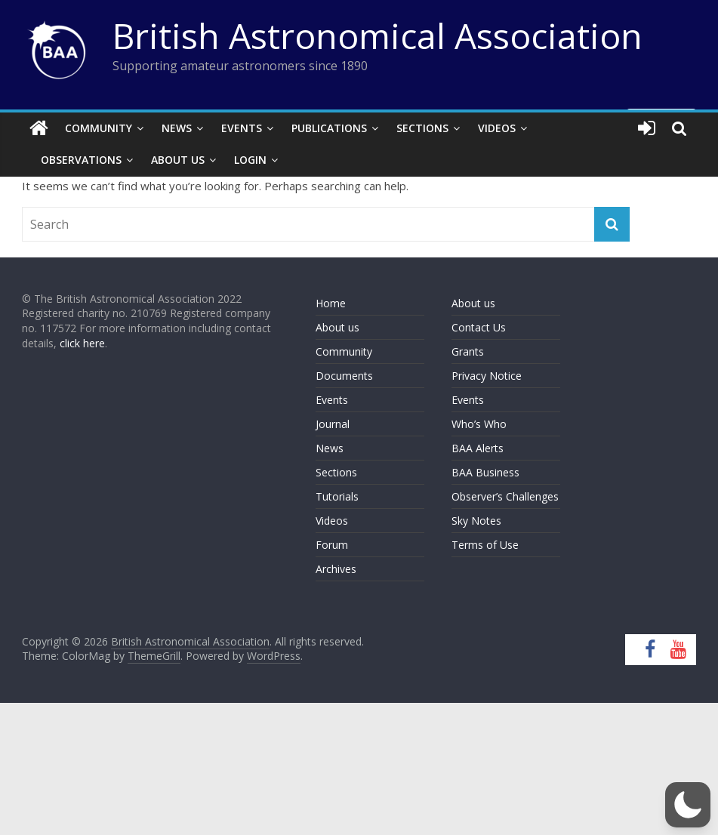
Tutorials (337, 496)
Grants (467, 351)
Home (331, 303)
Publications (329, 128)
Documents (344, 375)
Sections (422, 128)
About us (337, 327)
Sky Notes (476, 520)
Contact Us (478, 327)
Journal (333, 424)
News (177, 128)
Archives (336, 569)
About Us (178, 160)
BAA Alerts (477, 448)
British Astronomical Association (377, 35)
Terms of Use (485, 545)
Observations (81, 160)
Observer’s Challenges (505, 496)
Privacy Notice (486, 375)
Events (241, 128)
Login (250, 160)
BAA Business (485, 472)
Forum (332, 545)
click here (82, 343)
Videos (497, 128)
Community (98, 128)
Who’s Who (479, 424)
